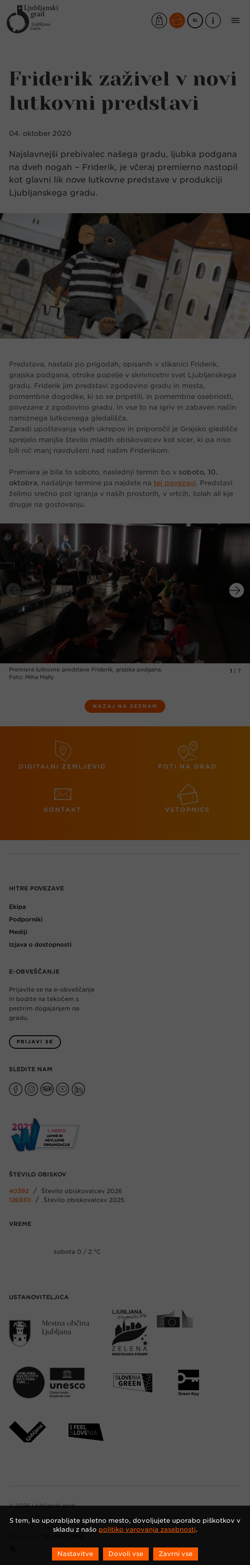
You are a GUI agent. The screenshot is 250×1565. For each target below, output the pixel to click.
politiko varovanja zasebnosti (147, 1529)
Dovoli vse (125, 1553)
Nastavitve (75, 1553)
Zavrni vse (176, 1553)
